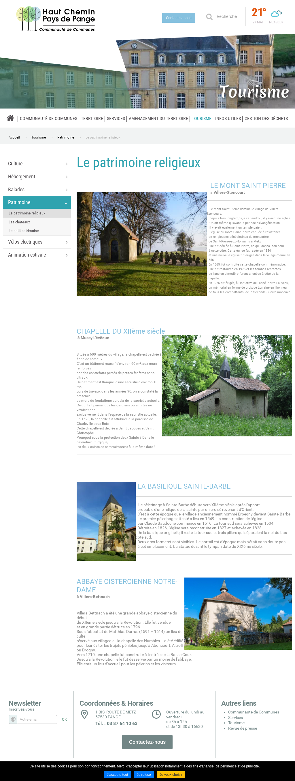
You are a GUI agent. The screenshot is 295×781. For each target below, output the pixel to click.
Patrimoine (65, 137)
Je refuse (144, 775)
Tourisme (38, 137)
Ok (209, 16)
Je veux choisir (171, 775)
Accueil (14, 137)
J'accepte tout (117, 775)
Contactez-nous (179, 18)
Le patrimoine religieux (103, 137)
